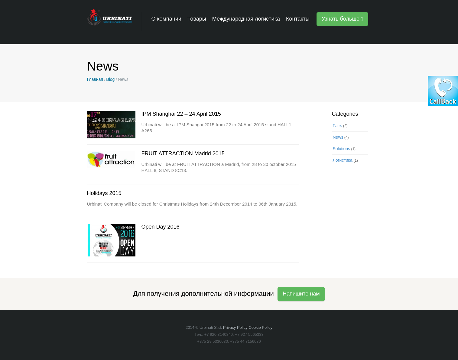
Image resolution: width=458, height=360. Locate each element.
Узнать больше (342, 19)
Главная (95, 79)
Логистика (342, 160)
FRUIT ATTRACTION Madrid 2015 (183, 153)
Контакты (298, 19)
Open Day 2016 (160, 227)
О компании (166, 19)
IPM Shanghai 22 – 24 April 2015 (181, 114)
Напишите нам (301, 294)
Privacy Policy (235, 327)
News (338, 137)
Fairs (337, 125)
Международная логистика (246, 19)
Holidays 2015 (104, 193)
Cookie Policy (260, 327)
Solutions (341, 148)
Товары (196, 19)
